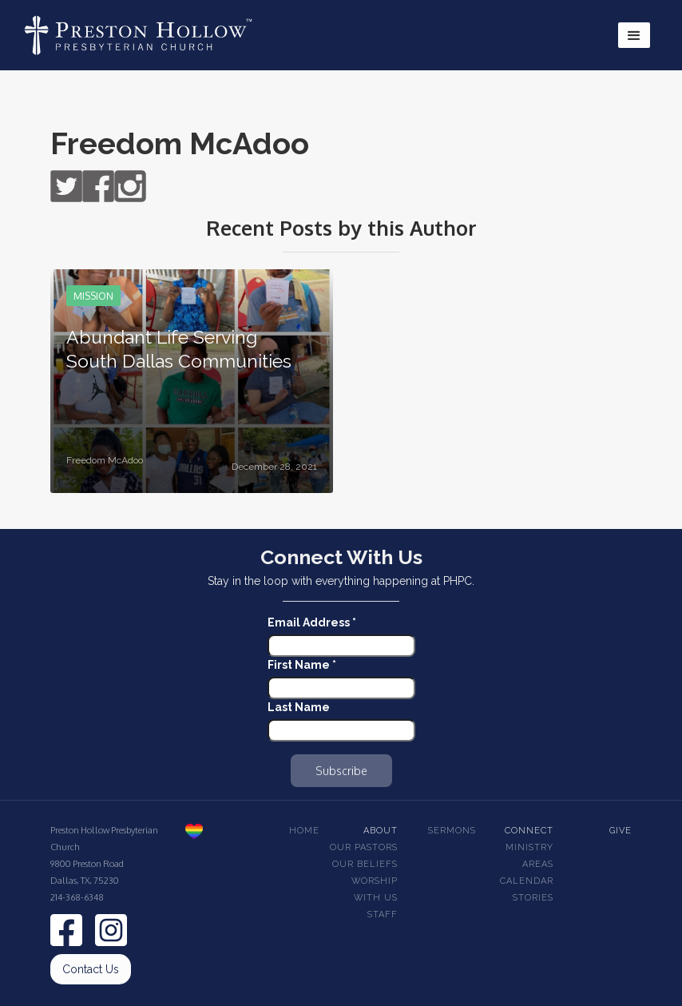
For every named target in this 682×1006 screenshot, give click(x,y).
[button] (634, 35)
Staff (382, 914)
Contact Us (90, 969)
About (380, 830)
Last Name (299, 707)
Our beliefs (365, 864)
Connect (529, 830)
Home (304, 830)
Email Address (312, 622)
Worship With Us (374, 889)
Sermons (452, 830)
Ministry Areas (529, 855)
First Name (302, 664)
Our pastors (364, 847)
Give (620, 830)
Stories (533, 898)
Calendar (526, 881)
